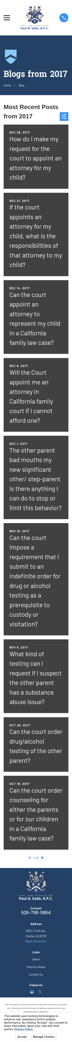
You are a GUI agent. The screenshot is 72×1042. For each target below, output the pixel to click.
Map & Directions (36, 941)
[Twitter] (40, 992)
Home (36, 959)
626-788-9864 (36, 913)
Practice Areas (36, 967)
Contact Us (36, 974)
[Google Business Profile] (32, 992)
